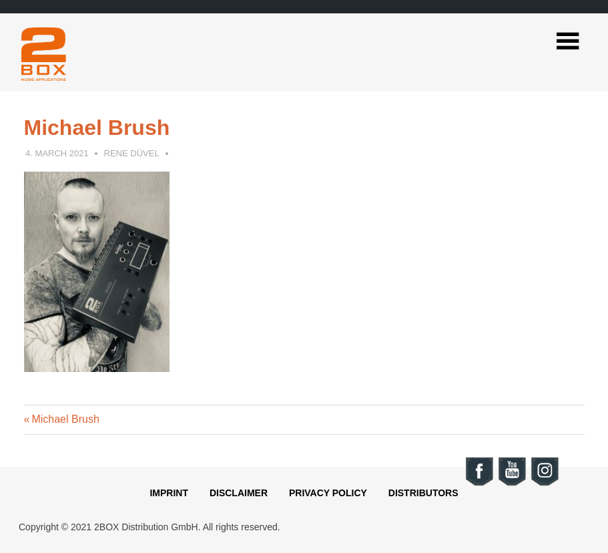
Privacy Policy (328, 493)
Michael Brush (65, 419)
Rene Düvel (132, 153)
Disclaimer (239, 493)
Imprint (168, 493)
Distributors (423, 493)
